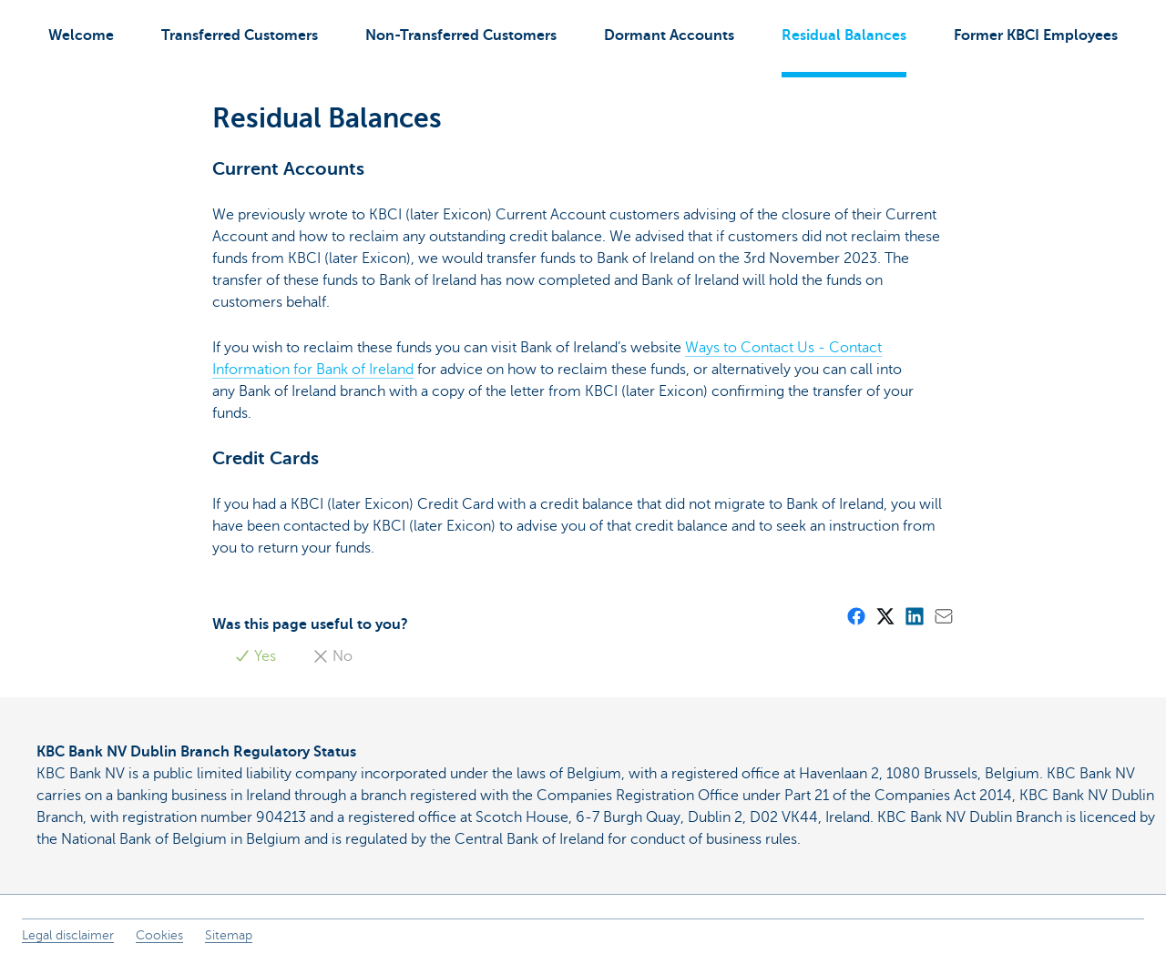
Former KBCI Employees (1036, 35)
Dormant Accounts (669, 35)
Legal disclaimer (68, 935)
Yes (255, 656)
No (332, 656)
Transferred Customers (239, 35)
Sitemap (228, 935)
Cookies (159, 935)
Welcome (81, 35)
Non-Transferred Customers (461, 35)
